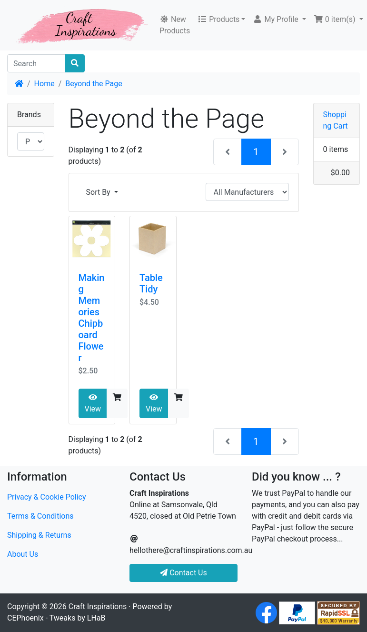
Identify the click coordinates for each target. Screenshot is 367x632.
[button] (279, 19)
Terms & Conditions (40, 516)
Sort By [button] (99, 192)
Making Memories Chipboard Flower (92, 317)
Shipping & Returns (39, 535)
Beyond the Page (93, 83)
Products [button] (218, 19)
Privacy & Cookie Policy (46, 497)
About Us (22, 554)
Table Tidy (151, 283)
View (93, 403)
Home (44, 83)
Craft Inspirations (98, 606)
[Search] (36, 63)
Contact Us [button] (183, 572)
